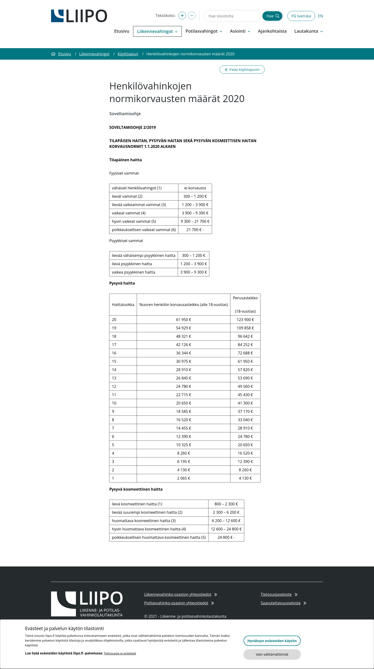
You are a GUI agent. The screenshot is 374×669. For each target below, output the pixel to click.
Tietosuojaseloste (279, 594)
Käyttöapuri (128, 54)
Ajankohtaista (272, 31)
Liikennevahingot (94, 54)
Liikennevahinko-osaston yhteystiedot (180, 594)
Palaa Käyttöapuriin (242, 69)
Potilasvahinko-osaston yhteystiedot (179, 603)
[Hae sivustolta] (232, 16)
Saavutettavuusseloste (283, 603)
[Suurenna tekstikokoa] (182, 15)
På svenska (301, 16)
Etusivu (121, 31)
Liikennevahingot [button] (157, 31)
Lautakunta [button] (308, 31)
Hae (272, 16)
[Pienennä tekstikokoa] (192, 15)
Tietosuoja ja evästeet (120, 653)
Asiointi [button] (240, 31)
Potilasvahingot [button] (204, 31)
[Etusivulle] (79, 15)
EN (320, 16)
